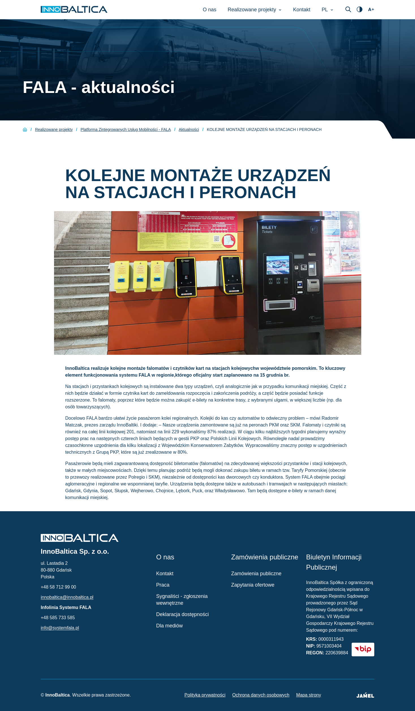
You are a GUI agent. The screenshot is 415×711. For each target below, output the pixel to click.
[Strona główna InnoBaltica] (74, 9)
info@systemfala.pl (60, 627)
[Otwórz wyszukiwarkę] (348, 9)
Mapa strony (308, 695)
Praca (162, 585)
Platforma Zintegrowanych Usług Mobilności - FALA (126, 129)
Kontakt (164, 573)
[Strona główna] (24, 129)
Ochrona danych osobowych (260, 695)
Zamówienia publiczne (256, 573)
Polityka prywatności (204, 695)
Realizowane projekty (54, 129)
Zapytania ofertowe (252, 585)
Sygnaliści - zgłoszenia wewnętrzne (182, 599)
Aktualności (189, 129)
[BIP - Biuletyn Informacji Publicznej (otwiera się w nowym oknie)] (363, 649)
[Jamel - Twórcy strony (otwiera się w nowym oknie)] (365, 695)
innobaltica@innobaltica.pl (67, 597)
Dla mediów (169, 626)
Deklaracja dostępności (182, 614)
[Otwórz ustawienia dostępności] (359, 9)
